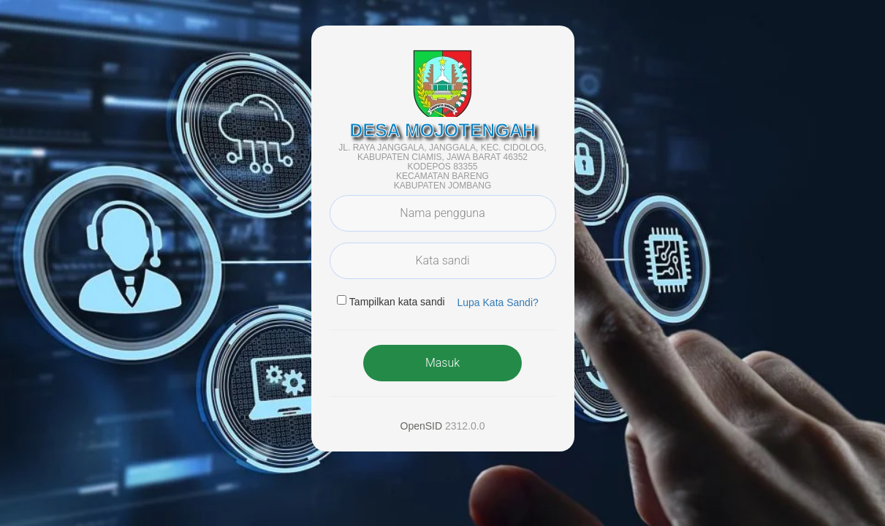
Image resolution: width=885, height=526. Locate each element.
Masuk (442, 363)
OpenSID (421, 426)
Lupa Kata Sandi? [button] (497, 302)
